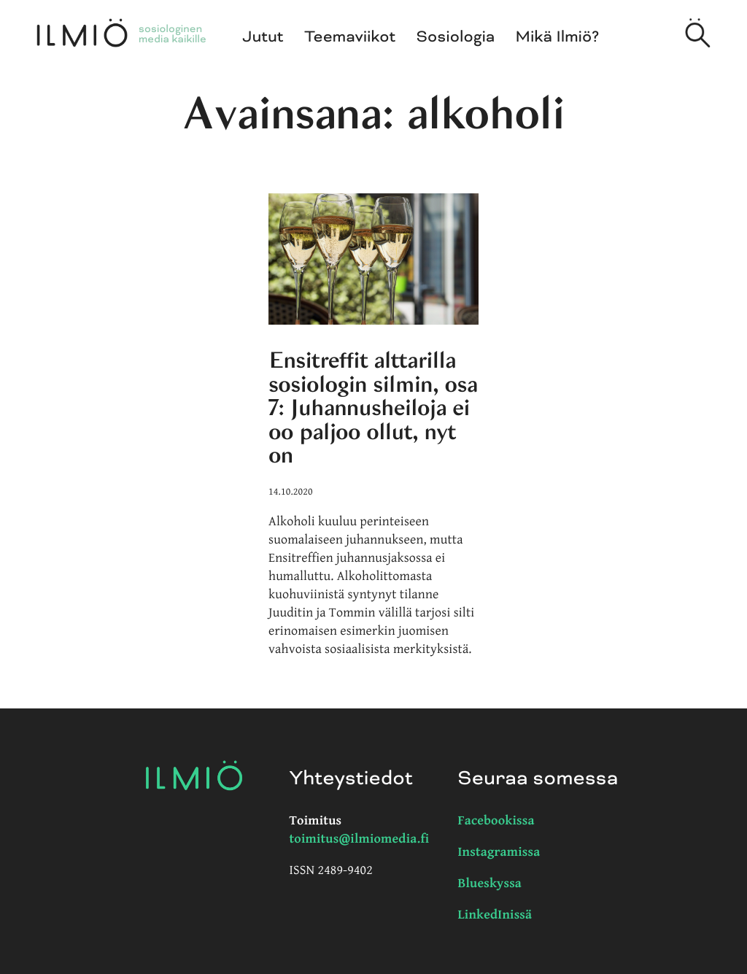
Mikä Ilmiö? (558, 37)
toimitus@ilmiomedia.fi (360, 839)
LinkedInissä (495, 915)
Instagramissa (499, 852)
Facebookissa (496, 821)
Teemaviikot (349, 37)
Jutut (263, 37)
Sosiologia (456, 37)
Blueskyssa (490, 884)
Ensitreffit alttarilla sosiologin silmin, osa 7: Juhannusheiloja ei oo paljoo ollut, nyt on (373, 408)
